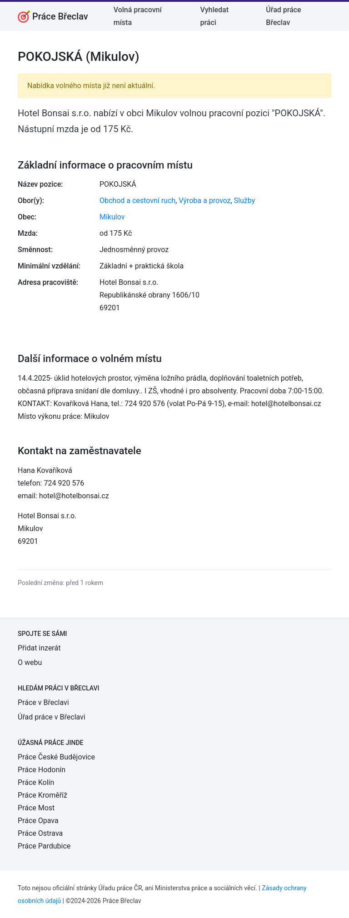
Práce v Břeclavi (43, 702)
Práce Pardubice (44, 846)
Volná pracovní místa (138, 16)
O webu (30, 662)
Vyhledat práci (214, 16)
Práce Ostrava (40, 833)
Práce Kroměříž (42, 795)
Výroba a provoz (204, 200)
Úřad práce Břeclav (283, 16)
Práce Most (36, 808)
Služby (244, 200)
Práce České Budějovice (56, 757)
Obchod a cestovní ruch (137, 200)
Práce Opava (38, 820)
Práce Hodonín (41, 769)
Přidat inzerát (39, 648)
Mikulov (112, 217)
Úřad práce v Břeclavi (51, 717)
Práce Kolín (36, 782)
